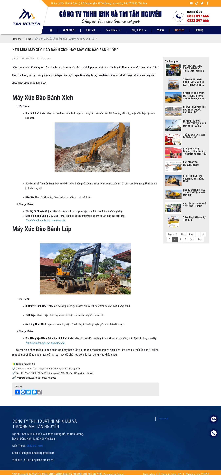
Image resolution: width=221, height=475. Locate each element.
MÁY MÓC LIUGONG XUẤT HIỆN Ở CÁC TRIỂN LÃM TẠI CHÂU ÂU (193, 68)
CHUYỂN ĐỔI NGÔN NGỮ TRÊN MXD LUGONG (194, 205)
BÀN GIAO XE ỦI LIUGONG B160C (191, 163)
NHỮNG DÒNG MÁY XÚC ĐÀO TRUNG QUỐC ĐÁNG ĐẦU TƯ (194, 110)
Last (200, 239)
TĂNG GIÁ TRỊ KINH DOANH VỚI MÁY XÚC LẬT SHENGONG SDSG (193, 82)
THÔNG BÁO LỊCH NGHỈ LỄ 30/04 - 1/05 (194, 136)
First (183, 234)
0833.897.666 (35, 459)
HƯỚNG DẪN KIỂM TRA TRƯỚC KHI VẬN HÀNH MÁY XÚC (194, 192)
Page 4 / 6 (172, 234)
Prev (191, 234)
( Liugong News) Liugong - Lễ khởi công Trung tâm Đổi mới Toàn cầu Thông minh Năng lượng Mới (194, 151)
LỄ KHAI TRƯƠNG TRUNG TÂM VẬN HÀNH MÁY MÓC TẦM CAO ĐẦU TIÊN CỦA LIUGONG (194, 123)
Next (192, 239)
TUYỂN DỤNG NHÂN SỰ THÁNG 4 (194, 218)
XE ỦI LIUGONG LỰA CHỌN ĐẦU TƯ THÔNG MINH (193, 179)
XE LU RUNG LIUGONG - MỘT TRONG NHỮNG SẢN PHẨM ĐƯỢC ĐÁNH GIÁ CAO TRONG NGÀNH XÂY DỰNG (194, 96)
